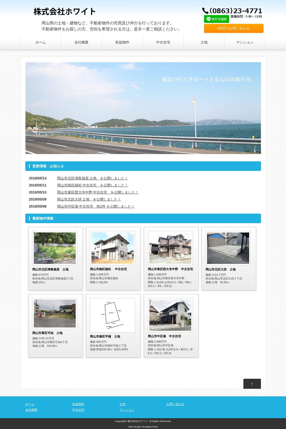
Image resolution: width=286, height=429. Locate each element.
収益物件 (122, 42)
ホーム (40, 42)
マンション (245, 42)
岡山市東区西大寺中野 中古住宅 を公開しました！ (98, 192)
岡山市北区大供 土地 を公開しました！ (89, 199)
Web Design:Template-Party (143, 426)
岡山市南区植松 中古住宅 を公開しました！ (92, 185)
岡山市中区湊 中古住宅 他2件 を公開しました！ (96, 206)
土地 (204, 42)
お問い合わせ (175, 404)
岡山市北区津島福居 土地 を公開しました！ (92, 178)
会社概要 (81, 42)
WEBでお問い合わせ (233, 28)
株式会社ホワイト (138, 421)
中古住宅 (163, 42)
